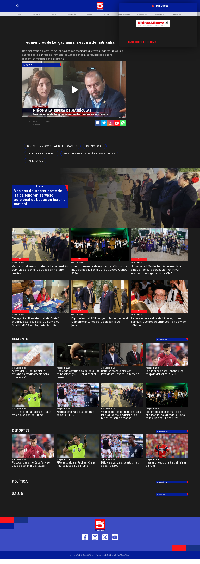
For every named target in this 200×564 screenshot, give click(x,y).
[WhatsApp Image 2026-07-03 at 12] (159, 260)
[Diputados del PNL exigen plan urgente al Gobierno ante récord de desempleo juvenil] (100, 322)
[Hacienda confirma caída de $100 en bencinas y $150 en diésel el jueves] (78, 375)
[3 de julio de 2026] (159, 315)
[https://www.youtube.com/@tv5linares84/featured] (117, 123)
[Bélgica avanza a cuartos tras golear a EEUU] (78, 416)
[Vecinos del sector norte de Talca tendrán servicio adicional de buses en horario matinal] (40, 270)
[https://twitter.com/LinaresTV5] (105, 547)
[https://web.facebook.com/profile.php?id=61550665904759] (85, 547)
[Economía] (71, 14)
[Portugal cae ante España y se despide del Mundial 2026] (167, 375)
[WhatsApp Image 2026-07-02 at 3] (100, 312)
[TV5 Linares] (35, 160)
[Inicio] (19, 14)
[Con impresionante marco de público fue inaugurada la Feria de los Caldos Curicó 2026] (100, 270)
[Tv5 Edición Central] (41, 153)
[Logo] (100, 9)
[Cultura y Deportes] (40, 339)
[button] (52, 146)
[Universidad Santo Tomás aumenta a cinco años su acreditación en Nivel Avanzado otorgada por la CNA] (159, 270)
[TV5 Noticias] (95, 146)
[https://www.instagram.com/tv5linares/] (110, 123)
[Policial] (89, 14)
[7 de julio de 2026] (33, 368)
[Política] (54, 14)
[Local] (20, 259)
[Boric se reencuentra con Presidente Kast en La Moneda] (122, 375)
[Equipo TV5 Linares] (50, 121)
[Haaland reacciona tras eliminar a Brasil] (167, 467)
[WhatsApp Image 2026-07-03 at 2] (100, 260)
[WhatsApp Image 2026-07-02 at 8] (40, 312)
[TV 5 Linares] (18, 9)
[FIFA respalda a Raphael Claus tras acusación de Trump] (33, 416)
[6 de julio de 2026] (40, 263)
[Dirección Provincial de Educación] (52, 146)
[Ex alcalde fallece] (159, 312)
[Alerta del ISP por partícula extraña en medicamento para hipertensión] (33, 375)
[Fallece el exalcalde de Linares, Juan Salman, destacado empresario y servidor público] (159, 322)
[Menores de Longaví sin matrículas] (89, 153)
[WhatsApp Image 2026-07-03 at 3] (40, 260)
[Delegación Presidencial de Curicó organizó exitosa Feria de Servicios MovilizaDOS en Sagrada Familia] (40, 322)
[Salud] (107, 14)
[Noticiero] (36, 14)
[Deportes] (172, 339)
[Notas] (41, 65)
